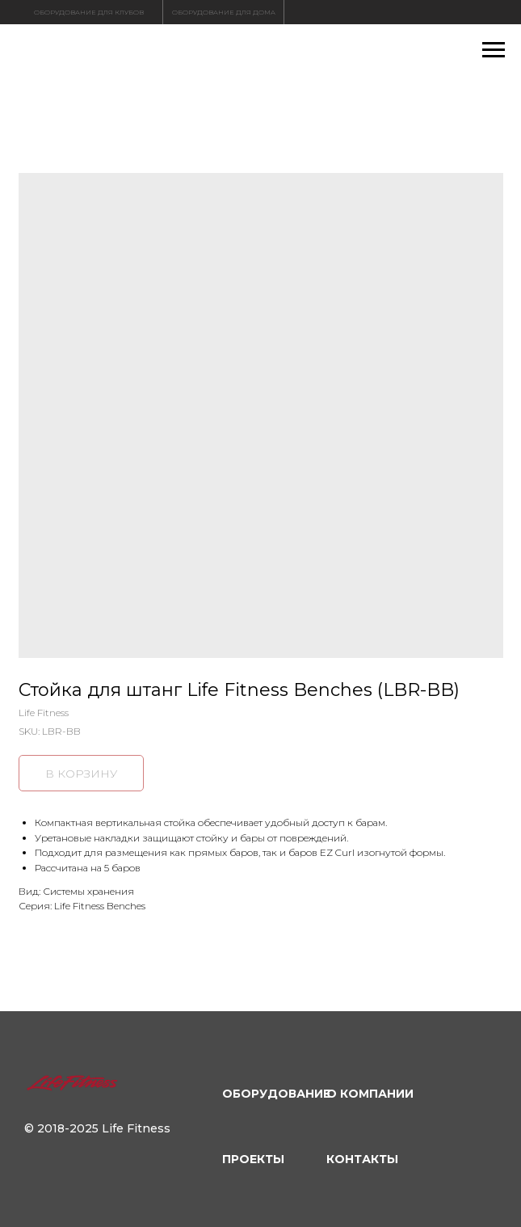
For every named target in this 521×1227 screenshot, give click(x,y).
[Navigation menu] (493, 50)
